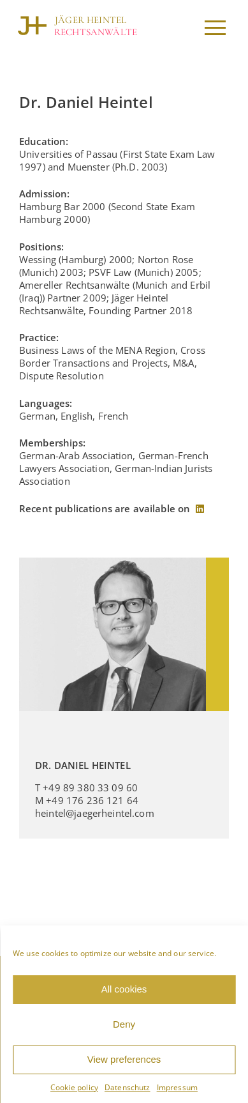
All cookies (124, 989)
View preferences (124, 1059)
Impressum (177, 1087)
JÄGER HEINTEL (90, 20)
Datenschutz (127, 1087)
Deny (124, 1024)
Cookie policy (74, 1087)
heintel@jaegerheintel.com (94, 813)
